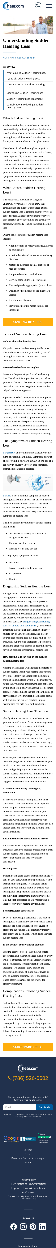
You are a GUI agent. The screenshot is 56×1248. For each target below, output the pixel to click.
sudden (31, 57)
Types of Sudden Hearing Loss (23, 78)
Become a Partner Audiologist (28, 1158)
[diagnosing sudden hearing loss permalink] (1, 586)
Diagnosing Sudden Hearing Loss (25, 93)
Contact (28, 1162)
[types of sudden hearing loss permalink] (1, 334)
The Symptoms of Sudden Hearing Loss (26, 86)
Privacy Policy (28, 1179)
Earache (7, 495)
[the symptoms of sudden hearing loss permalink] (1, 441)
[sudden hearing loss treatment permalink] (1, 711)
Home (6, 57)
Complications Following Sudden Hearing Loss (25, 106)
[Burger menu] (49, 6)
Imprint (15, 1188)
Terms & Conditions (34, 1188)
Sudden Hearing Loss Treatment (25, 98)
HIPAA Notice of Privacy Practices (28, 1184)
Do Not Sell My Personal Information (28, 1197)
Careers (28, 1150)
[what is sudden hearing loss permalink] (1, 118)
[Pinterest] (33, 1226)
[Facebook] (13, 1226)
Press (28, 1154)
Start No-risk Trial (28, 322)
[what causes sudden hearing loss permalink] (1, 188)
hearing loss (18, 57)
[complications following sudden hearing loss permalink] (1, 991)
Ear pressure (9, 452)
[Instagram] (23, 1226)
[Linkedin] (42, 1226)
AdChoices (28, 1192)
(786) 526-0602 (30, 1078)
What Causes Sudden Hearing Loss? (26, 72)
